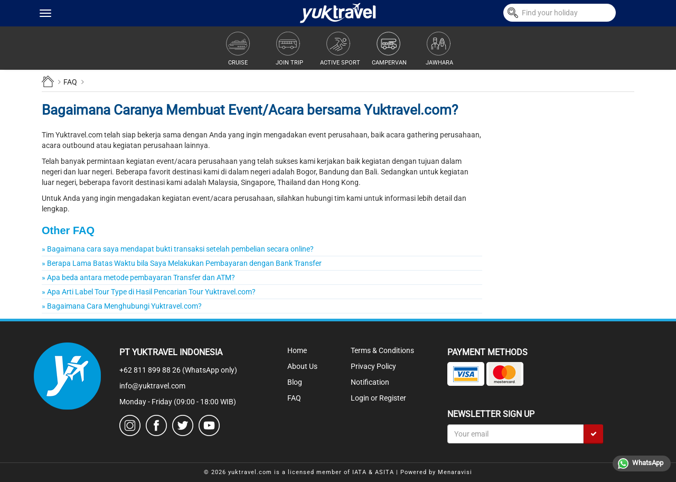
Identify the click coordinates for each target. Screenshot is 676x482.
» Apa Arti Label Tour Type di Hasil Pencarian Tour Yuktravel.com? (149, 292)
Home (297, 350)
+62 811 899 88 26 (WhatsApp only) (178, 370)
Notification (370, 382)
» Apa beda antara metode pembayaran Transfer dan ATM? (138, 277)
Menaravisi (455, 472)
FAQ (294, 398)
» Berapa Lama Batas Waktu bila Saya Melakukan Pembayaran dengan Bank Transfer (182, 263)
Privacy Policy (373, 366)
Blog (294, 382)
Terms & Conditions (382, 350)
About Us (302, 366)
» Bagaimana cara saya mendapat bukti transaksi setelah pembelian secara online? (178, 249)
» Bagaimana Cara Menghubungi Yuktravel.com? (122, 306)
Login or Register (378, 398)
